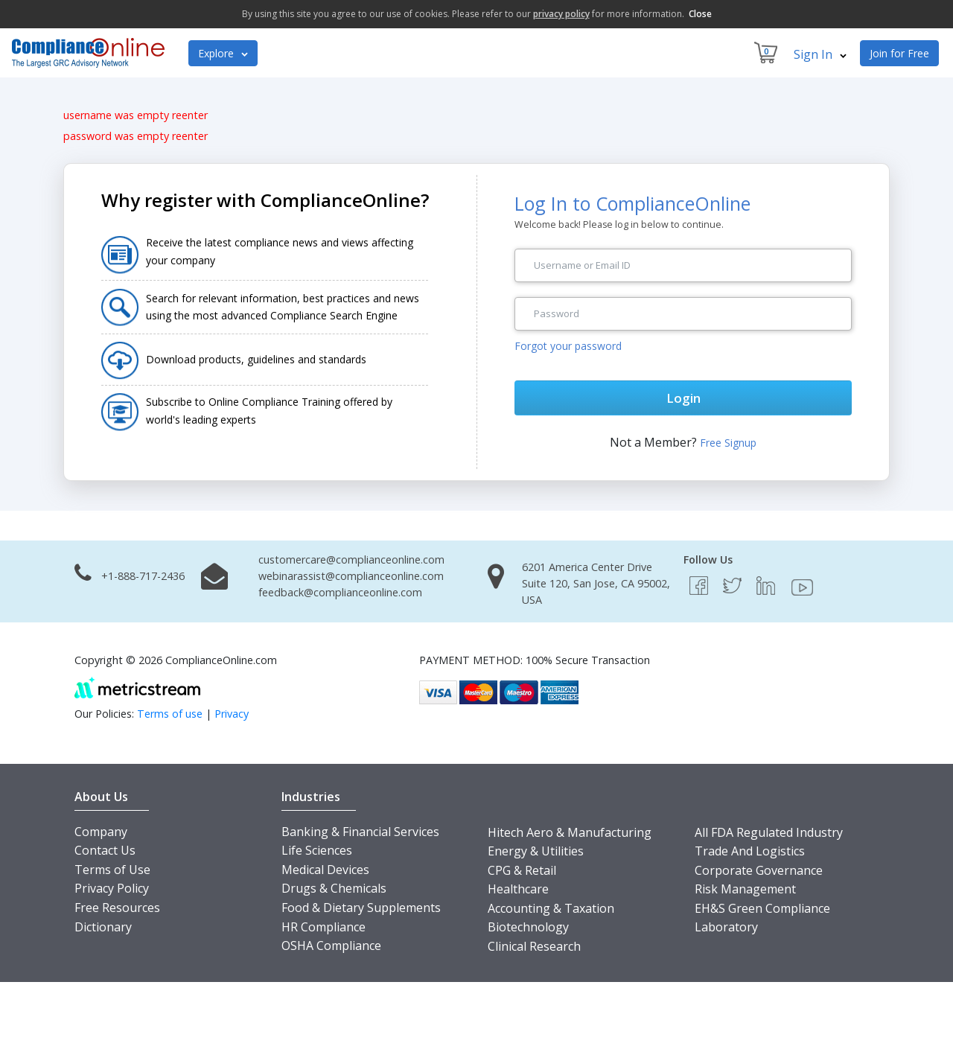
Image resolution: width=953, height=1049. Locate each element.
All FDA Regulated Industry (769, 832)
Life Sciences (316, 850)
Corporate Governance (759, 870)
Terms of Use (112, 869)
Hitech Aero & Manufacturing (569, 832)
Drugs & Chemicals (333, 888)
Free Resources (117, 907)
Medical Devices (325, 869)
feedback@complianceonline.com (340, 592)
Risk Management (745, 889)
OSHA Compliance (331, 945)
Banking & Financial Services (360, 831)
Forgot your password (568, 346)
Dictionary (103, 927)
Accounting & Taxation (551, 908)
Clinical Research (534, 946)
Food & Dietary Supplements (361, 907)
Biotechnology (528, 927)
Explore (223, 53)
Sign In (820, 54)
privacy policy (561, 13)
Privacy (231, 714)
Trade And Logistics (750, 851)
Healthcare (518, 889)
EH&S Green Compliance (762, 908)
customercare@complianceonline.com (351, 559)
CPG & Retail (522, 870)
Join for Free (899, 53)
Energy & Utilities (536, 851)
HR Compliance (323, 927)
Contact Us (105, 850)
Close (700, 13)
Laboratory (726, 927)
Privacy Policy (111, 888)
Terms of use (170, 714)
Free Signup (728, 443)
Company (100, 831)
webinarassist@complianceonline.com (351, 576)
